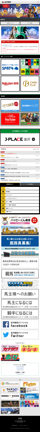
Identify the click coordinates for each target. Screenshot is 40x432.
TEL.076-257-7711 (20, 374)
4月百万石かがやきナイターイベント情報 (20, 156)
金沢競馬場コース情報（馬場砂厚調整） (20, 168)
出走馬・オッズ (10, 23)
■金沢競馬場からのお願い (7, 45)
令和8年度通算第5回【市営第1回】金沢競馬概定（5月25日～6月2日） (20, 171)
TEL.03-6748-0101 (20, 368)
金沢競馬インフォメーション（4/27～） (20, 160)
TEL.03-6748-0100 (20, 366)
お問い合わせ (14, 425)
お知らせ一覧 (35, 149)
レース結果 (29, 23)
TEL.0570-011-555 (20, 370)
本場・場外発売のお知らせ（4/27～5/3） (20, 164)
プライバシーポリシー (24, 425)
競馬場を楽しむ (9, 184)
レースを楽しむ (30, 184)
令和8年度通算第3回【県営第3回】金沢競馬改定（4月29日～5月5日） (20, 175)
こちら (4, 48)
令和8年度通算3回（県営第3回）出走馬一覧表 (20, 179)
